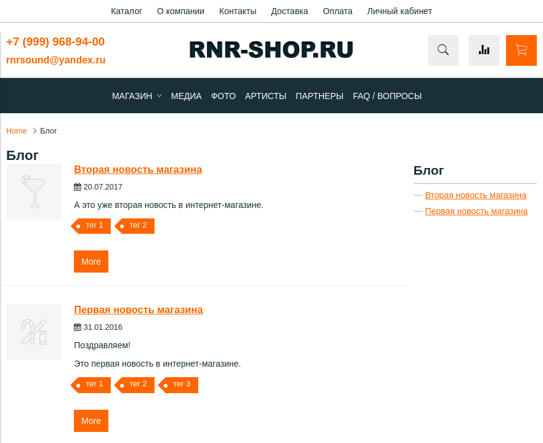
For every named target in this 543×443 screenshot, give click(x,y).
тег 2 (138, 225)
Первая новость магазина (138, 309)
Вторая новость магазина (138, 169)
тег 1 (94, 225)
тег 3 (181, 384)
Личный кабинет (400, 11)
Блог (429, 170)
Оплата (337, 11)
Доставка (289, 11)
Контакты (237, 11)
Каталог (126, 11)
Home (16, 131)
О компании (180, 11)
